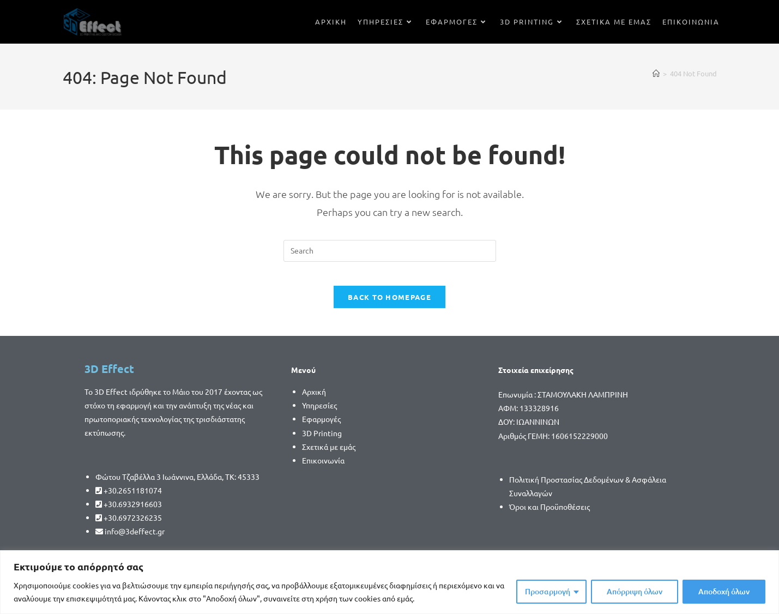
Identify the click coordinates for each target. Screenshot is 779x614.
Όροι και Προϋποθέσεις (549, 516)
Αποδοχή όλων (724, 591)
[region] (389, 582)
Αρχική (314, 401)
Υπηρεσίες (319, 414)
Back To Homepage (389, 306)
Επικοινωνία (323, 469)
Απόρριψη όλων (634, 591)
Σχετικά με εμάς (328, 456)
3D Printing (322, 442)
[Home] (656, 73)
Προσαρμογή (547, 591)
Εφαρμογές (321, 429)
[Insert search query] (389, 251)
